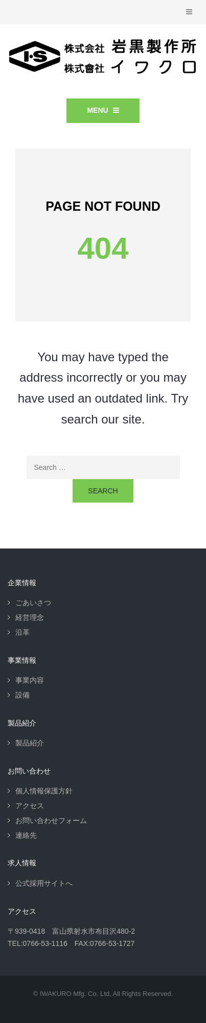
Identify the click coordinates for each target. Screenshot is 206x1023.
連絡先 (26, 835)
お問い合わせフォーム (51, 820)
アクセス (29, 806)
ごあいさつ (33, 602)
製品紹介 (29, 743)
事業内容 (29, 680)
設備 (22, 695)
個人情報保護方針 (44, 791)
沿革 (22, 632)
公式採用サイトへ (44, 883)
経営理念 (29, 617)
